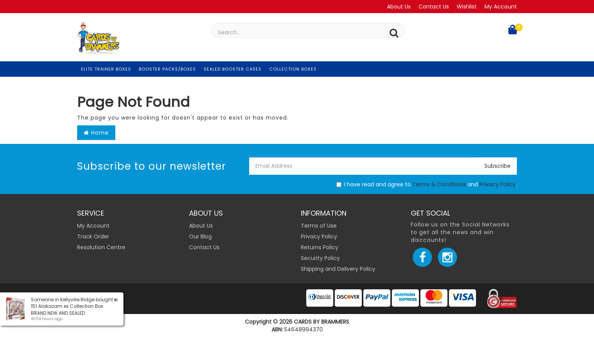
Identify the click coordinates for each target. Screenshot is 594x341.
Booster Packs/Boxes (167, 69)
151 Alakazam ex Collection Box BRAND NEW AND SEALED (66, 309)
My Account (500, 6)
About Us (399, 6)
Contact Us (433, 6)
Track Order (93, 236)
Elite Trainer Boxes (106, 69)
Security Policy (320, 258)
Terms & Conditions (439, 184)
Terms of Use (319, 226)
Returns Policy (319, 247)
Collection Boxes (293, 69)
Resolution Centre (101, 247)
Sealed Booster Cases (233, 69)
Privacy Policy (497, 184)
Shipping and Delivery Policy (338, 269)
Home (96, 133)
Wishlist (467, 6)
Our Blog (200, 236)
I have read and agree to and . (426, 184)
